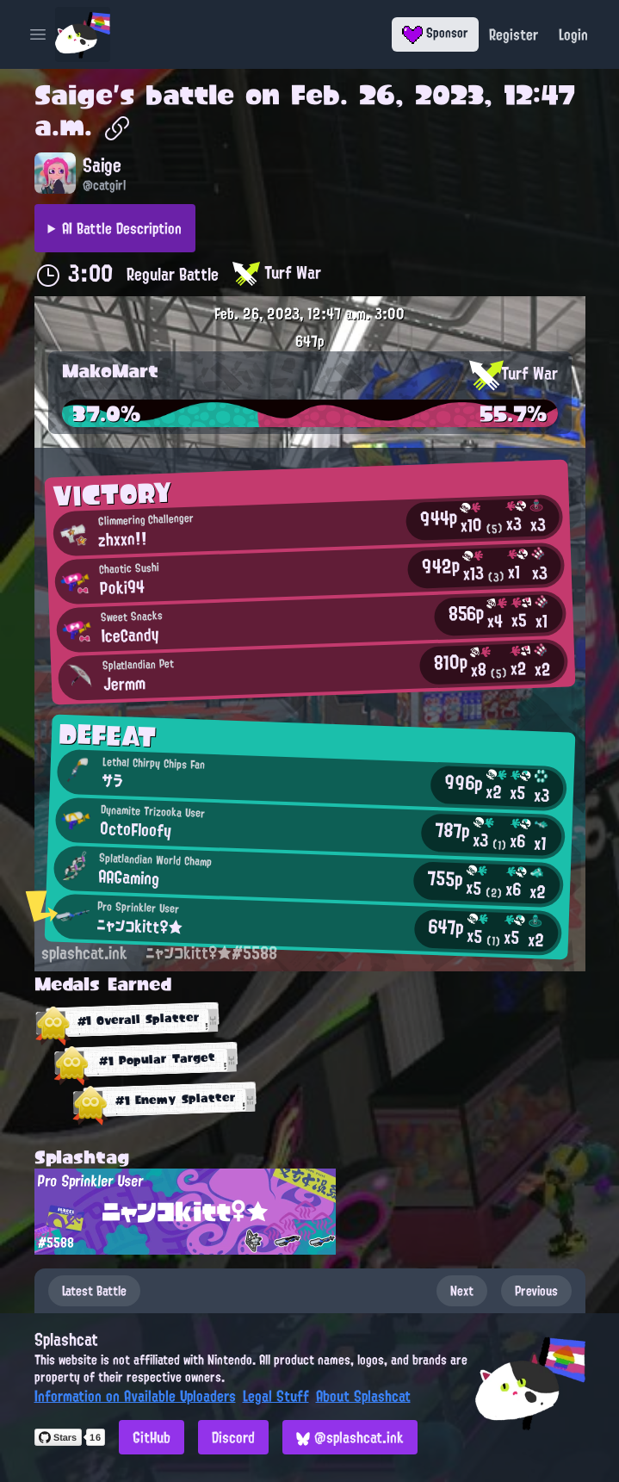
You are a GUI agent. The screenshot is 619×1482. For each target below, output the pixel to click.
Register (513, 34)
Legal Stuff (276, 1396)
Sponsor (435, 33)
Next (462, 1291)
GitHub (151, 1437)
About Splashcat (363, 1396)
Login (573, 34)
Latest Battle (94, 1291)
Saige (73, 95)
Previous (536, 1291)
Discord (233, 1437)
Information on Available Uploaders (135, 1396)
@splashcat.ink (350, 1437)
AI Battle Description (122, 228)
